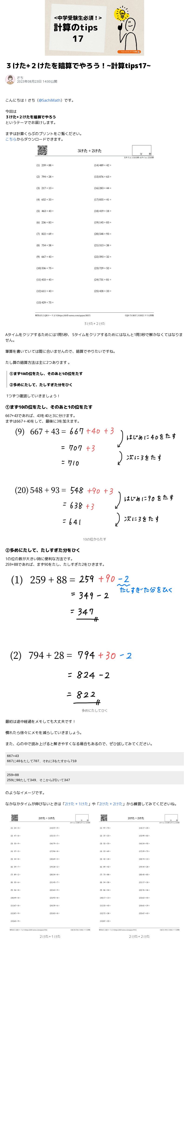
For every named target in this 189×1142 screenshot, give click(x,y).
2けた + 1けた (76, 803)
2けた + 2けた (111, 803)
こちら (11, 139)
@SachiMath (49, 100)
